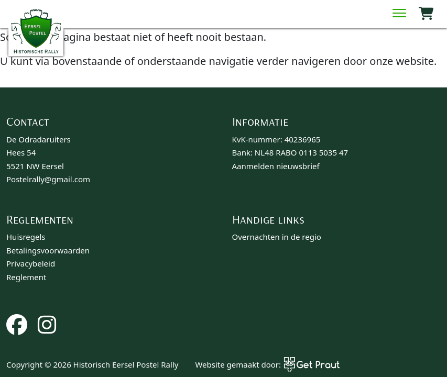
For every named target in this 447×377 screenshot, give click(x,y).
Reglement (26, 277)
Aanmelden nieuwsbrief (276, 166)
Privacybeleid (30, 263)
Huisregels (26, 236)
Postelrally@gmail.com (48, 179)
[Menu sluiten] (399, 14)
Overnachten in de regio (276, 236)
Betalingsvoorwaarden (48, 250)
